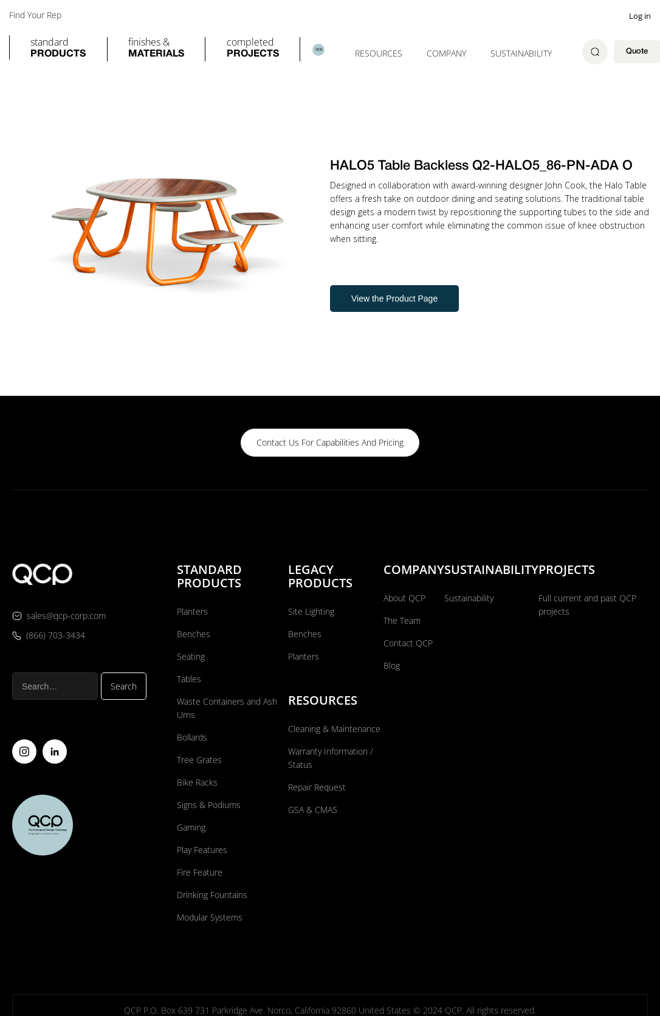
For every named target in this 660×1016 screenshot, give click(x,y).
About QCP (404, 598)
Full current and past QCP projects (587, 604)
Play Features (202, 849)
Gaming (191, 827)
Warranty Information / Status (330, 757)
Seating (191, 656)
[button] (58, 49)
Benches (193, 634)
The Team (402, 620)
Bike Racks (197, 782)
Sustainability (521, 53)
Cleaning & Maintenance (334, 728)
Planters (192, 611)
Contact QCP (408, 643)
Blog (391, 665)
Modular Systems (209, 917)
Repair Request (317, 787)
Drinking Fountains (212, 894)
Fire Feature (199, 872)
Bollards (192, 737)
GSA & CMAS (312, 809)
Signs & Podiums (209, 804)
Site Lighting (311, 611)
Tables (189, 679)
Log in (640, 15)
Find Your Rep (35, 15)
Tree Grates (199, 759)
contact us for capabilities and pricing (330, 442)
